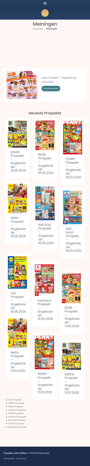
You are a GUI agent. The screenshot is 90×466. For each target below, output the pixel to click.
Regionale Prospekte (17, 427)
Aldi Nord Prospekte (17, 416)
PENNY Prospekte (16, 403)
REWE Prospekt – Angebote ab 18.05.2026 (46, 164)
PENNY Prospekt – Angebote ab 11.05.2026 (45, 372)
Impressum (21, 458)
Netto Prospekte (15, 406)
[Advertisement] (45, 50)
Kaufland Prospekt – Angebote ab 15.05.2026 (46, 301)
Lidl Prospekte (14, 399)
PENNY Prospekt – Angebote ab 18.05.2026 (73, 168)
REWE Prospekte (16, 413)
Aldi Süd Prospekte (16, 420)
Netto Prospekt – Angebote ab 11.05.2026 (18, 361)
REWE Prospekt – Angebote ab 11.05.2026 (73, 307)
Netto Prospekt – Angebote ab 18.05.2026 (18, 227)
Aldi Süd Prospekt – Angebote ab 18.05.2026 (46, 234)
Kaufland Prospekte (17, 410)
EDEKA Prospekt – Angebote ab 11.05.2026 (73, 371)
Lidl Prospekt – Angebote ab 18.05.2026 (18, 296)
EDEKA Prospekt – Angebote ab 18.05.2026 (18, 161)
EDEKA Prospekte (16, 423)
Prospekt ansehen (50, 88)
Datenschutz (9, 458)
